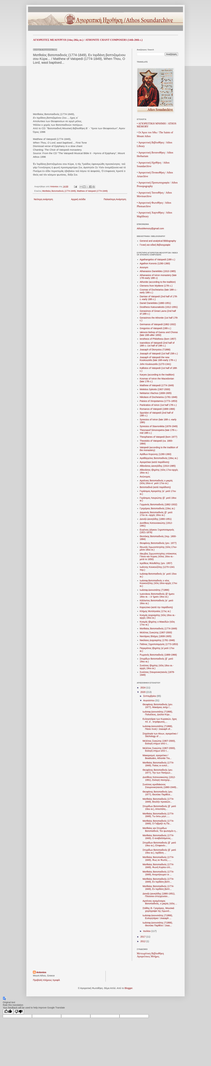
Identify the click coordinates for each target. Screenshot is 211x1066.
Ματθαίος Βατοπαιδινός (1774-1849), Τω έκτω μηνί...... (158, 815)
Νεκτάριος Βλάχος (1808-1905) (155, 636)
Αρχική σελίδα (78, 199)
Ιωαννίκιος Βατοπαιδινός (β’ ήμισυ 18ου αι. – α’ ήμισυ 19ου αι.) (157, 595)
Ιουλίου (147, 931)
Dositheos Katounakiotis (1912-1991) (159, 307)
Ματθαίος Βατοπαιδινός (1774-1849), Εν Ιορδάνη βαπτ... (158, 880)
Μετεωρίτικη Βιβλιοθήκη (150, 953)
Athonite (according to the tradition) (158, 282)
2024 (143, 687)
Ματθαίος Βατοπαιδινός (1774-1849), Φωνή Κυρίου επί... (158, 866)
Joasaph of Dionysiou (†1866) (155, 349)
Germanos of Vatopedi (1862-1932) (158, 324)
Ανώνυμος (145, 476)
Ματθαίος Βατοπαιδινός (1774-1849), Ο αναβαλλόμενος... (158, 837)
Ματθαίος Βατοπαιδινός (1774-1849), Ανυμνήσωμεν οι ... (158, 873)
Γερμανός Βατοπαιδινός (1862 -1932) (158, 504)
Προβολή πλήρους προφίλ (46, 980)
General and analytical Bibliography (158, 241)
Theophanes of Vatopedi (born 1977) (158, 437)
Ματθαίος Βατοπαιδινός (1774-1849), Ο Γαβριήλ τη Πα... (158, 822)
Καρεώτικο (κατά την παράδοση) (156, 607)
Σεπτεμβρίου (150, 696)
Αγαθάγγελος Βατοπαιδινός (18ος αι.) (159, 458)
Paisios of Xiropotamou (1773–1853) (158, 401)
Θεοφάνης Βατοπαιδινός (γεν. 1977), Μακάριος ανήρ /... (158, 706)
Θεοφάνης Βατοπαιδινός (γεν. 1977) (158, 543)
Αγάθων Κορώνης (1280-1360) (155, 454)
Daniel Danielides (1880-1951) (155, 303)
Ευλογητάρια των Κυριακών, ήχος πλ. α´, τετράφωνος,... (160, 720)
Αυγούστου (149, 700)
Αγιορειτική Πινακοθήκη (151, 172)
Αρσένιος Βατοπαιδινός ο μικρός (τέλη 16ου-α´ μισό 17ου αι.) (156, 482)
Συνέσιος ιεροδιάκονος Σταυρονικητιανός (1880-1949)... (160, 786)
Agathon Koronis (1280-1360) (155, 263)
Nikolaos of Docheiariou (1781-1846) (158, 397)
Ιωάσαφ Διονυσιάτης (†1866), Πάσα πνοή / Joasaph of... (158, 727)
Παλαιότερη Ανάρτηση (115, 199)
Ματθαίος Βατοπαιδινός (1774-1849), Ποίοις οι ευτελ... (158, 764)
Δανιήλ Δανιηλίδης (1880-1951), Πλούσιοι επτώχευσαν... (159, 895)
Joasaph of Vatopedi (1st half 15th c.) (159, 353)
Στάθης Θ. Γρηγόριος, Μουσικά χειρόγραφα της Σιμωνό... (158, 909)
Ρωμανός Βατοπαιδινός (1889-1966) (158, 654)
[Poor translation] (18, 1011)
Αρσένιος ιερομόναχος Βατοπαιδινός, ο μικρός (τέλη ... (160, 902)
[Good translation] (8, 1011)
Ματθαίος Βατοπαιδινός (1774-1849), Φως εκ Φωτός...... (158, 858)
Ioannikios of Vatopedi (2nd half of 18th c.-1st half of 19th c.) (157, 344)
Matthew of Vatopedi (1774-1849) (92, 191)
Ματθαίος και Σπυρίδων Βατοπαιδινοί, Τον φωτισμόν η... (160, 829)
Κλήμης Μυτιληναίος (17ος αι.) (155, 611)
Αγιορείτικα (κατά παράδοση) (154, 462)
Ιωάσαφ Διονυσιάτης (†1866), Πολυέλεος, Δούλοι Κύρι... (158, 713)
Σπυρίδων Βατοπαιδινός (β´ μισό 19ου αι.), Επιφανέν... (159, 844)
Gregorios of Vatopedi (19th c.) (155, 328)
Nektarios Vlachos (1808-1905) (156, 393)
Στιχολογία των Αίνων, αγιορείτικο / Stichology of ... (160, 735)
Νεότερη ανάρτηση (43, 199)
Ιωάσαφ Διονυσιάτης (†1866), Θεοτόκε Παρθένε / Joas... (158, 924)
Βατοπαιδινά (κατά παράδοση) (155, 487)
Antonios (41, 972)
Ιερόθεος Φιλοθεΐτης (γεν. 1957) (156, 563)
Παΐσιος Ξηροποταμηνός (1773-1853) (159, 644)
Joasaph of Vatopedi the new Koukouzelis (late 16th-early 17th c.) (158, 358)
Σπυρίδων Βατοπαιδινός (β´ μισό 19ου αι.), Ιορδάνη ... (159, 851)
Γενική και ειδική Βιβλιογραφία (155, 244)
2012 (143, 941)
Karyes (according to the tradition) (157, 374)
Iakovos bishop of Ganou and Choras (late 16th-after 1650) (159, 333)
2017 (143, 936)
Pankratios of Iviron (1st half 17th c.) (158, 405)
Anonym (144, 267)
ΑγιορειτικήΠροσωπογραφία (153, 182)
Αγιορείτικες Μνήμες (148, 956)
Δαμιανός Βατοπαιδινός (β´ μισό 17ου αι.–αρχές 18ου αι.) (156, 514)
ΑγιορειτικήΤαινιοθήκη (151, 192)
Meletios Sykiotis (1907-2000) (155, 389)
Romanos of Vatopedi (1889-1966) (157, 409)
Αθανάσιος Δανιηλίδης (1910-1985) (158, 466)
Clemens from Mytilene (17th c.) (156, 285)
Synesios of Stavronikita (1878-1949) (159, 426)
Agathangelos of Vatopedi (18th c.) (157, 259)
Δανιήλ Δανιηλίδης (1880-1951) (156, 519)
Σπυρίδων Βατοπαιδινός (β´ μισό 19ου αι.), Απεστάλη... (159, 807)
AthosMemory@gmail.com (150, 228)
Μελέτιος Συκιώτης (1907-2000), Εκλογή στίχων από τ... (159, 742)
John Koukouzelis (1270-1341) (155, 364)
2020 (143, 692)
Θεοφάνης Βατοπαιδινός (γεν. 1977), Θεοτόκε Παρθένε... (158, 793)
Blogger (128, 988)
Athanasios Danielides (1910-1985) (158, 271)
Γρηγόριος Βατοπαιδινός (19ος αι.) (157, 508)
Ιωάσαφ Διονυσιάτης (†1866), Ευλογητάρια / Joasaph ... (158, 917)
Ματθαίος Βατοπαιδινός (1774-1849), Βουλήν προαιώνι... (158, 800)
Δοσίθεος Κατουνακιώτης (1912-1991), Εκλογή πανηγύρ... (159, 778)
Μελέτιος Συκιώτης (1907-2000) (156, 632)
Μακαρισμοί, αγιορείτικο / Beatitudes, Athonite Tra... (157, 756)
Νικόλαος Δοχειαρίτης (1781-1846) (157, 640)
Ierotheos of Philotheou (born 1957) (158, 339)
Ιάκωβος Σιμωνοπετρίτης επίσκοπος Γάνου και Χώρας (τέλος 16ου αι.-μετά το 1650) (158, 556)
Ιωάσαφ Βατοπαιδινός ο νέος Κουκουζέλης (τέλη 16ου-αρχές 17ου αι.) (158, 583)
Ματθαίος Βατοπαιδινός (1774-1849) (59, 191)
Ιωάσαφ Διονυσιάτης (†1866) (154, 590)
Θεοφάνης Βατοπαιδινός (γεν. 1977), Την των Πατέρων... (158, 771)
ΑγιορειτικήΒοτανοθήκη (151, 152)
